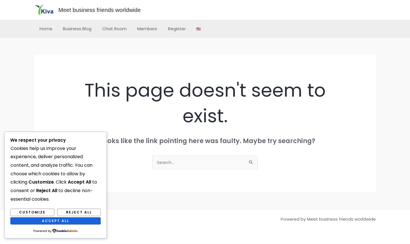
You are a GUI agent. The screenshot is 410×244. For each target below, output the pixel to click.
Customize (32, 212)
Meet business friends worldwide (99, 10)
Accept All (55, 220)
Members (140, 29)
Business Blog (74, 29)
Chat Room (109, 29)
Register (167, 29)
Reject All (79, 212)
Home (44, 29)
